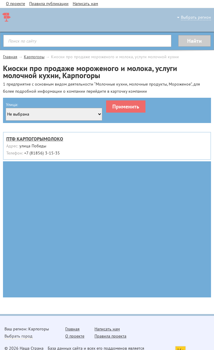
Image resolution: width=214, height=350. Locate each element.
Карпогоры (34, 56)
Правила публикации (49, 3)
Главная (10, 56)
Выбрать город (18, 336)
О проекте (15, 3)
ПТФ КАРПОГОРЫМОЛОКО (34, 139)
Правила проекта (110, 336)
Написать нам (85, 3)
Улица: (12, 104)
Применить (125, 106)
